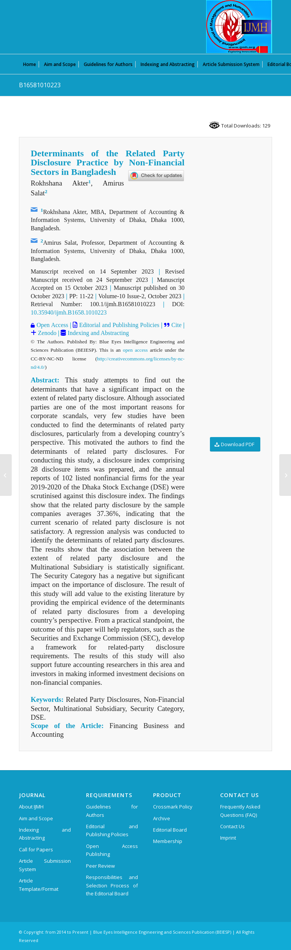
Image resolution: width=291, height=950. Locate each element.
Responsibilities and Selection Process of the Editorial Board (112, 885)
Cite (175, 325)
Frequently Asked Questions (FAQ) (240, 810)
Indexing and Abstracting (97, 333)
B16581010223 (40, 85)
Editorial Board (170, 829)
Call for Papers (36, 849)
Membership (167, 841)
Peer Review (100, 865)
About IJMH (31, 806)
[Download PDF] (235, 444)
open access (135, 350)
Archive (161, 818)
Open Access (51, 325)
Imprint (228, 837)
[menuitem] (29, 64)
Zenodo (46, 333)
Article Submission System (45, 864)
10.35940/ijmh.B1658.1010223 (68, 312)
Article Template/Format (38, 884)
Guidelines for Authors (112, 810)
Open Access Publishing (112, 850)
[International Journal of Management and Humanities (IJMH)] (239, 26)
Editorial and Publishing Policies (118, 325)
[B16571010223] (6, 475)
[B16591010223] (285, 475)
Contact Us (232, 826)
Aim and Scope (36, 818)
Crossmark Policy (172, 806)
